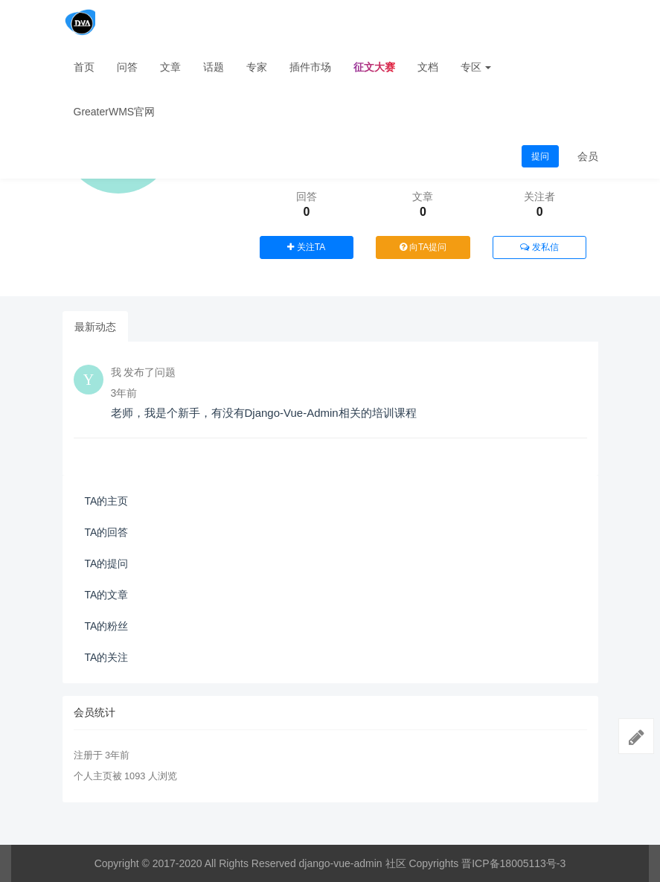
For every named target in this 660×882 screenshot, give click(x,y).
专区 (476, 67)
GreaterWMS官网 (115, 112)
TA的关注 (107, 657)
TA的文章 (107, 595)
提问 (540, 156)
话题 (213, 67)
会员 (587, 156)
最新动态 (95, 327)
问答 (127, 67)
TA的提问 (107, 563)
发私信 (539, 247)
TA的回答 (107, 532)
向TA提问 (423, 247)
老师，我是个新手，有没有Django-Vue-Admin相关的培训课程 (264, 412)
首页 (84, 67)
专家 (256, 67)
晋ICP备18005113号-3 (513, 863)
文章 (170, 67)
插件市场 (310, 67)
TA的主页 (107, 501)
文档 (427, 67)
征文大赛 (374, 67)
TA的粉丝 (107, 626)
